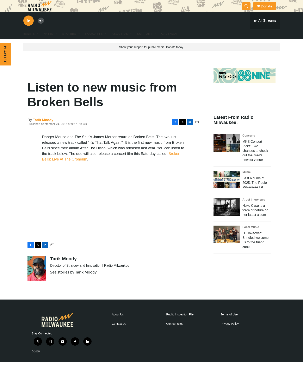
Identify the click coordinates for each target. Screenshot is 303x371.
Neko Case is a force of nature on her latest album (255, 219)
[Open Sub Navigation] (37, 43)
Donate (269, 11)
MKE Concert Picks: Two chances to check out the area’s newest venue (255, 160)
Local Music (250, 236)
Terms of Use (229, 323)
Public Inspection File (179, 323)
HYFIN (48, 43)
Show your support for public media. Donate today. (151, 56)
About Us (118, 323)
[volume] (40, 30)
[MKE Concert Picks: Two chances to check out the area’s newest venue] (227, 152)
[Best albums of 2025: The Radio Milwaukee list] (227, 189)
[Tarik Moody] (36, 277)
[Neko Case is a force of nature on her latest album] (227, 216)
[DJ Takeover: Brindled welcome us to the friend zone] (227, 244)
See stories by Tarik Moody (73, 281)
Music (246, 181)
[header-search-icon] (248, 11)
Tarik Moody (43, 129)
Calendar (170, 43)
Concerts (248, 144)
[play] (28, 30)
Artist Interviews (253, 208)
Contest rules (174, 333)
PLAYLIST (5, 63)
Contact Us (119, 333)
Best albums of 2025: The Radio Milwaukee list (254, 192)
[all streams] (265, 30)
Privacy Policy (230, 333)
